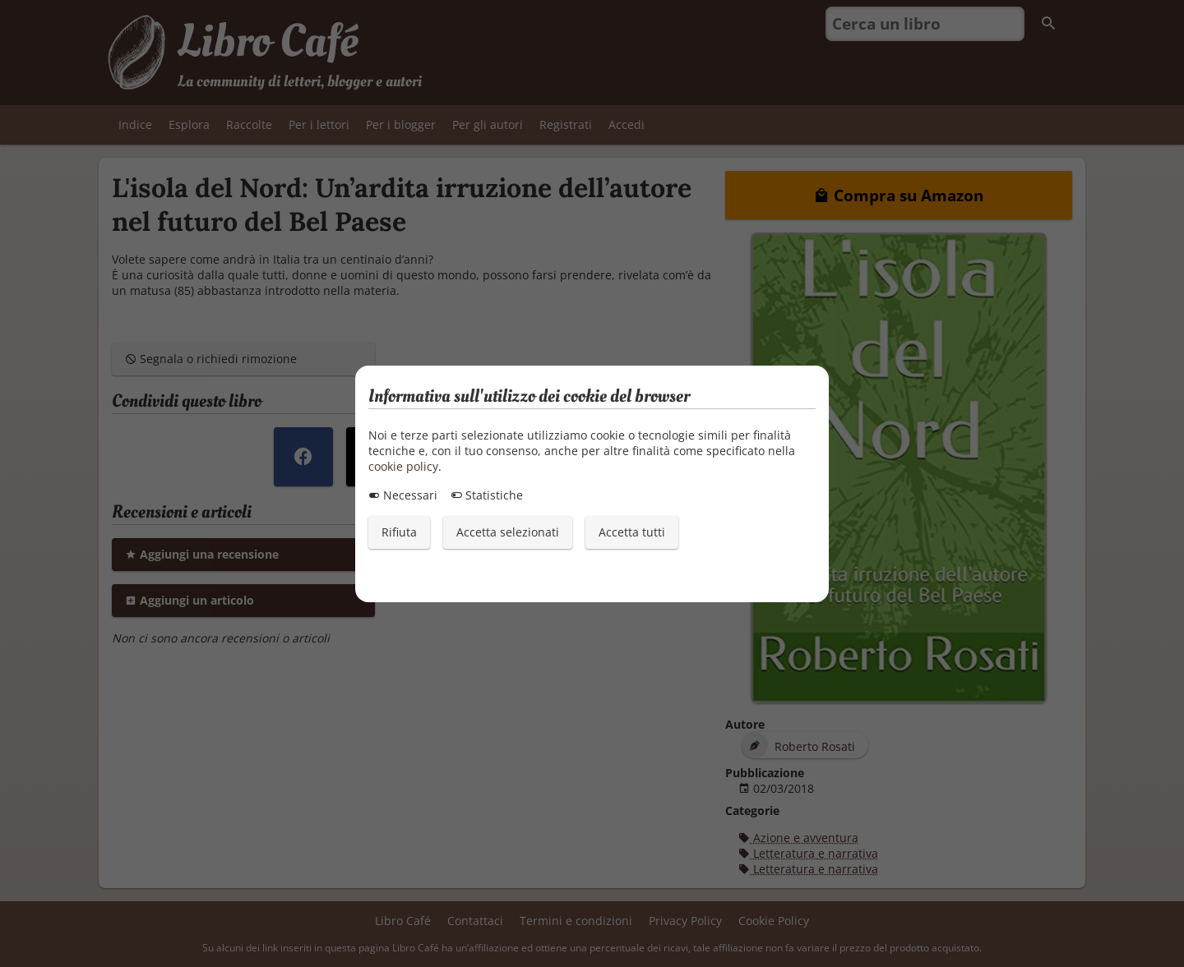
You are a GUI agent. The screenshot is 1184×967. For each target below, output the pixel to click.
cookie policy (403, 466)
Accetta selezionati (507, 532)
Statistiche (487, 495)
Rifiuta (399, 532)
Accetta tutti (632, 532)
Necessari (402, 495)
